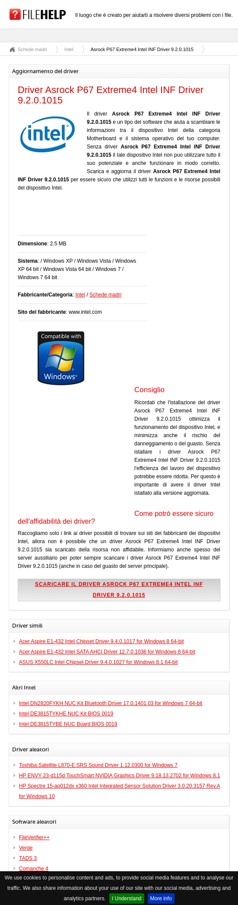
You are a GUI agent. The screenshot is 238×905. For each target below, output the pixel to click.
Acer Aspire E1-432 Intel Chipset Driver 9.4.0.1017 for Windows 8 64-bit (101, 641)
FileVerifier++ (34, 837)
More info (161, 898)
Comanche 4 (33, 869)
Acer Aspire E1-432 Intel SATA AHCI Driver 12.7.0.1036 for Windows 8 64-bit (107, 652)
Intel (68, 49)
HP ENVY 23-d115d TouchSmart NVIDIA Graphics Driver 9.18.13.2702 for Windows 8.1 (119, 776)
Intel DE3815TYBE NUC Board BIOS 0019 (68, 724)
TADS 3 (28, 858)
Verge (25, 848)
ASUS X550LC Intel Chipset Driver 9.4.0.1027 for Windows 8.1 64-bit (98, 662)
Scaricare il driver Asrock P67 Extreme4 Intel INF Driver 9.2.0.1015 (119, 589)
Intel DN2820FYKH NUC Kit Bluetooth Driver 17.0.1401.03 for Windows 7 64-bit (110, 703)
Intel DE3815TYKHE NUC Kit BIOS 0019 (66, 714)
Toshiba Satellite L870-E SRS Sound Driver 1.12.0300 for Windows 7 (98, 765)
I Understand (127, 898)
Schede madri (32, 49)
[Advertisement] (119, 218)
